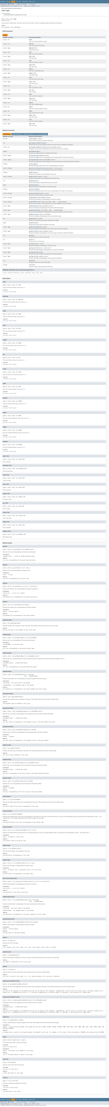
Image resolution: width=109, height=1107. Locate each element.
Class (39, 176)
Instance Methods (28, 134)
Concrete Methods (41, 134)
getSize (31, 235)
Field (11, 6)
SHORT (30, 111)
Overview (2, 1)
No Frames (24, 4)
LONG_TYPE (32, 98)
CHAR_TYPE (32, 64)
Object (8, 20)
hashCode (31, 260)
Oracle (13, 1105)
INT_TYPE (31, 90)
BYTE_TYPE (32, 56)
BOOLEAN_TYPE (33, 48)
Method (20, 6)
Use (17, 1)
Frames (18, 4)
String (48, 147)
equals (31, 138)
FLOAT (30, 77)
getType (31, 243)
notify (22, 272)
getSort (31, 239)
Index (30, 1)
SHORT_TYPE (32, 115)
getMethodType (33, 206)
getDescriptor (33, 172)
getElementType (33, 185)
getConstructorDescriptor (36, 168)
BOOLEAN (31, 43)
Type (9, 48)
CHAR (30, 60)
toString (31, 264)
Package (8, 1)
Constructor (48, 168)
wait (33, 272)
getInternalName (34, 189)
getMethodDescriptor (35, 197)
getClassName (33, 164)
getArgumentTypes (34, 151)
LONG (30, 94)
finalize (9, 272)
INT (30, 85)
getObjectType (33, 214)
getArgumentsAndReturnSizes (37, 143)
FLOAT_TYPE (32, 81)
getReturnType (33, 222)
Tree (20, 1)
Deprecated (25, 1)
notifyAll (28, 272)
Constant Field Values (9, 291)
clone (4, 272)
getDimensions (33, 180)
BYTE (30, 52)
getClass (16, 272)
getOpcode (32, 218)
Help (34, 1)
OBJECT (31, 106)
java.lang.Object (6, 13)
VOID (30, 119)
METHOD (31, 102)
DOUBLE (31, 69)
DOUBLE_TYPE (32, 73)
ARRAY (30, 39)
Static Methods (16, 134)
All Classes (32, 4)
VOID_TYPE (32, 123)
